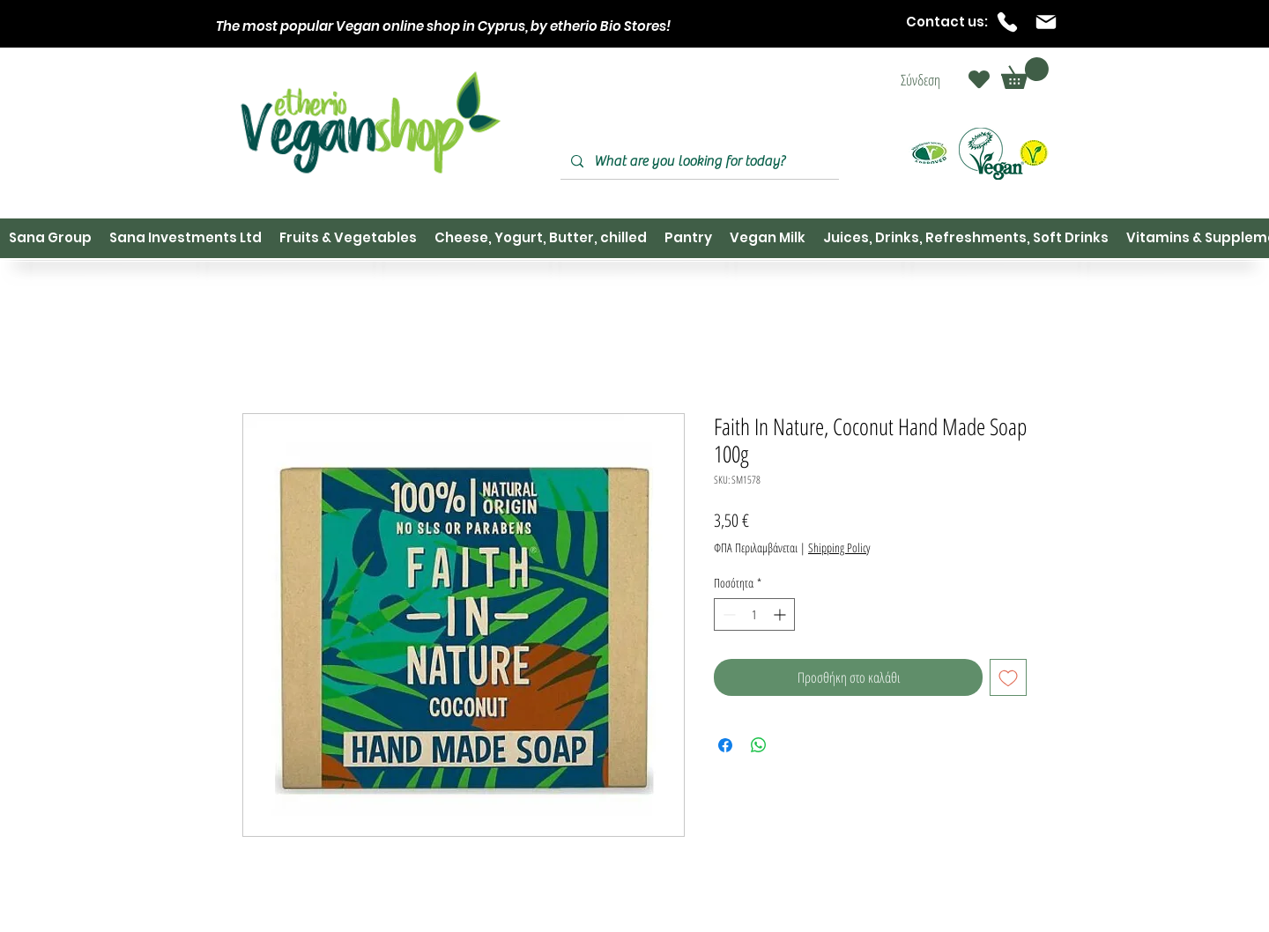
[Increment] (781, 614)
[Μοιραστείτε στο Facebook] (725, 745)
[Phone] (1007, 22)
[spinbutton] (754, 614)
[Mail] (1046, 22)
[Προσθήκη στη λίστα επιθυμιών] (1008, 677)
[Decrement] (727, 614)
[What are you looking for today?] (698, 161)
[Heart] (979, 79)
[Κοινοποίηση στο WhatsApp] (758, 745)
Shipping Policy (839, 547)
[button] (1025, 73)
